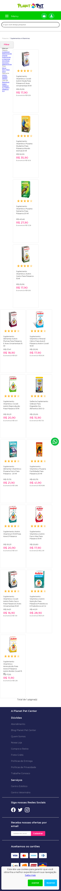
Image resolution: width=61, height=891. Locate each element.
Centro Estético (19, 786)
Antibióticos (6, 52)
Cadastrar (38, 833)
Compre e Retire (20, 749)
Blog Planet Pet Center (23, 730)
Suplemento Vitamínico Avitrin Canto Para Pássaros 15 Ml (25, 275)
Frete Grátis (17, 755)
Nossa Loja (16, 742)
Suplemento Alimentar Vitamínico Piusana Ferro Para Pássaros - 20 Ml (12, 470)
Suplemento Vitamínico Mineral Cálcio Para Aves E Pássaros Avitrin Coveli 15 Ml (39, 340)
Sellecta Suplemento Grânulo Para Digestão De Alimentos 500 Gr (39, 405)
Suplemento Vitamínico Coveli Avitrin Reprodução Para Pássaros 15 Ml (11, 405)
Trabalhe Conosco (20, 773)
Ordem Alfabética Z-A (5, 89)
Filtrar (6, 44)
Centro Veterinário (21, 792)
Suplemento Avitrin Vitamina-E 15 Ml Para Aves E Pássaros (12, 534)
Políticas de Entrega (21, 761)
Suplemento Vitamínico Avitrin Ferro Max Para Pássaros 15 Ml (37, 535)
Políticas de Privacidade (23, 767)
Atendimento (18, 724)
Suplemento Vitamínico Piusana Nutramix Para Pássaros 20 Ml (24, 209)
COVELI (4, 75)
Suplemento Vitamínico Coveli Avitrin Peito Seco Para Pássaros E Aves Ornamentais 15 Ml (12, 600)
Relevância (5, 82)
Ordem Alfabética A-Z (5, 85)
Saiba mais (30, 875)
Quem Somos (18, 736)
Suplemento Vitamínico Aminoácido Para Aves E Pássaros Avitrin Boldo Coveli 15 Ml (12, 665)
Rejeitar (51, 883)
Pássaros (5, 38)
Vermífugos (5, 60)
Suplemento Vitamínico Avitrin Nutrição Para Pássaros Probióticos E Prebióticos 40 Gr (39, 600)
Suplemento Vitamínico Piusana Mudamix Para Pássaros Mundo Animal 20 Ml (24, 144)
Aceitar (35, 883)
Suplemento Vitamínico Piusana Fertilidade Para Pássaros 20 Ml (38, 470)
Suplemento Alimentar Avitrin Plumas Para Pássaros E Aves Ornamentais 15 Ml (12, 340)
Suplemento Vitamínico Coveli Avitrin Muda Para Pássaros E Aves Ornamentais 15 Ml (23, 79)
